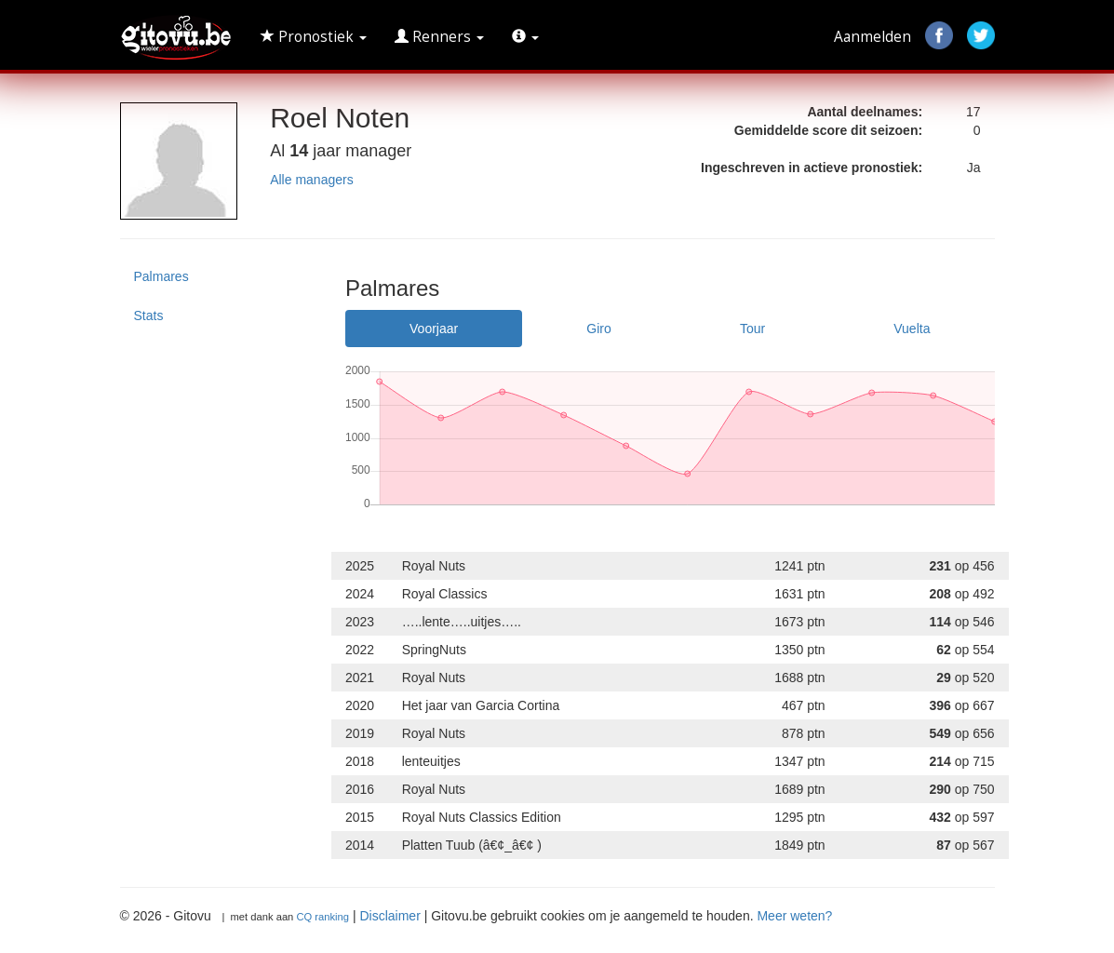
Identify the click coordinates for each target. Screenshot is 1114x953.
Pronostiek (314, 37)
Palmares (161, 276)
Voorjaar (433, 328)
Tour (752, 328)
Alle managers (312, 179)
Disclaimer (389, 915)
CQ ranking (322, 916)
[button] (525, 37)
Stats (149, 315)
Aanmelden (872, 37)
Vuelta (911, 328)
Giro (598, 328)
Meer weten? (794, 915)
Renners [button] (439, 37)
